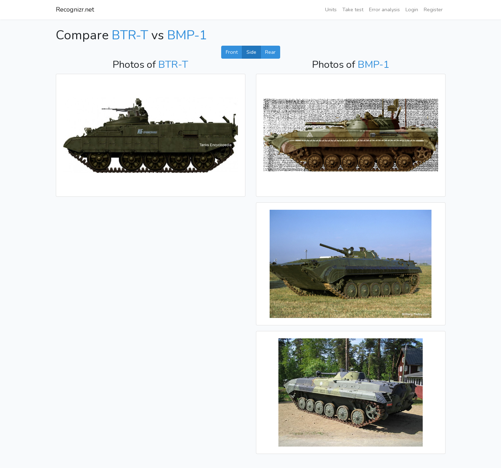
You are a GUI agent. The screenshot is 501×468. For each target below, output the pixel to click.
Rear (270, 52)
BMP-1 (187, 35)
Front (232, 52)
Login (412, 9)
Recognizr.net (75, 9)
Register (433, 9)
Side (251, 52)
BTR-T (130, 35)
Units (331, 9)
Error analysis (384, 9)
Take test (352, 9)
